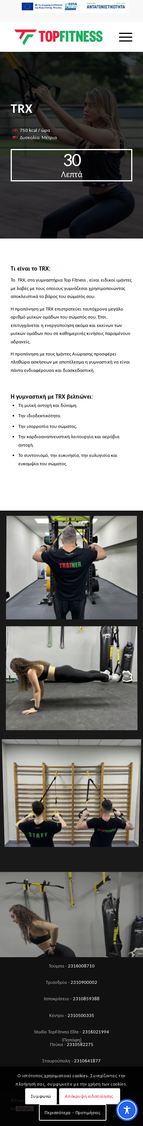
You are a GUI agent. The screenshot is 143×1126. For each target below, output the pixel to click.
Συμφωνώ (41, 1096)
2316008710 (81, 966)
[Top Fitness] (59, 36)
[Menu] (121, 36)
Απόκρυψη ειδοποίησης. (89, 1096)
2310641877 (87, 1061)
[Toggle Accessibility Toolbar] (127, 1110)
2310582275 (80, 1044)
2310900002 (84, 982)
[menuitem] (73, 9)
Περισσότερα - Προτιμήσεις (72, 1112)
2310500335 (80, 1015)
